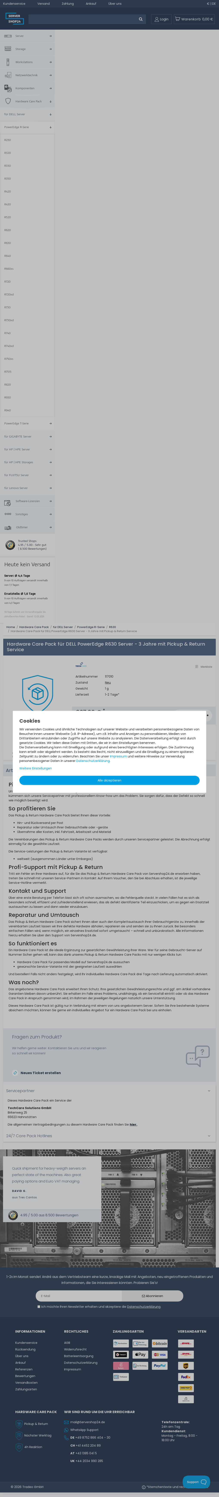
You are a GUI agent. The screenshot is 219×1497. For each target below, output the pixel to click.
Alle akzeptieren (109, 780)
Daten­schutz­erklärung (93, 760)
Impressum (118, 756)
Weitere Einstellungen (35, 768)
